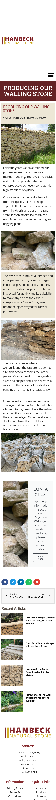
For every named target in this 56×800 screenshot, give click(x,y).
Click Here (40, 557)
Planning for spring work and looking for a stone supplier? (38, 697)
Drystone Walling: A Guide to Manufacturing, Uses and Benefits (40, 620)
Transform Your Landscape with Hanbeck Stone (40, 645)
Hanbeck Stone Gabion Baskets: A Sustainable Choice (37, 672)
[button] (50, 75)
